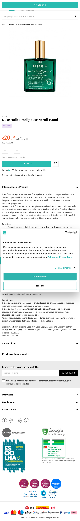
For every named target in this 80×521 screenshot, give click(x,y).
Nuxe (4, 116)
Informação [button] (7, 395)
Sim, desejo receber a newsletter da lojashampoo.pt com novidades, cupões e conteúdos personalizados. (39, 382)
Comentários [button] (9, 343)
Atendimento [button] (8, 402)
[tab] (40, 187)
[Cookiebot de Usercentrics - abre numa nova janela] (65, 233)
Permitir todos (40, 276)
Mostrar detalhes (63, 268)
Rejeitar (40, 286)
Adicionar (26, 163)
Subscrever (68, 373)
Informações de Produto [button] (15, 187)
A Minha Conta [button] (9, 410)
